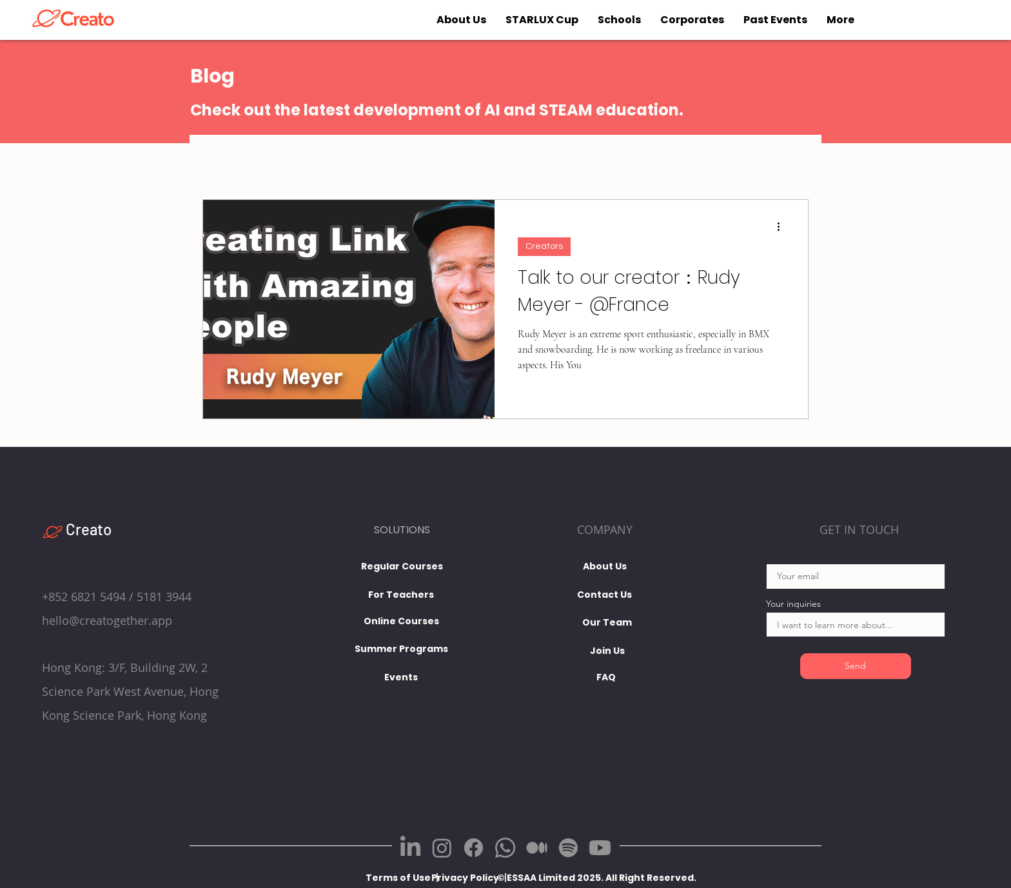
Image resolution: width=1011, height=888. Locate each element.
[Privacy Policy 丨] (470, 878)
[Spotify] (568, 847)
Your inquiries (793, 603)
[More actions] (782, 226)
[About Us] (605, 567)
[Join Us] (607, 651)
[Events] (401, 677)
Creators (544, 246)
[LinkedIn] (410, 847)
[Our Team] (607, 623)
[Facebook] (473, 847)
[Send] (855, 666)
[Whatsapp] (505, 847)
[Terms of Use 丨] (404, 878)
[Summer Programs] (401, 648)
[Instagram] (442, 847)
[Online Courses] (401, 621)
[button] (571, 878)
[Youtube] (600, 847)
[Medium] (536, 847)
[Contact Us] (605, 595)
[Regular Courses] (402, 566)
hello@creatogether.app (107, 620)
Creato (89, 529)
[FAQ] (606, 677)
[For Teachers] (401, 594)
